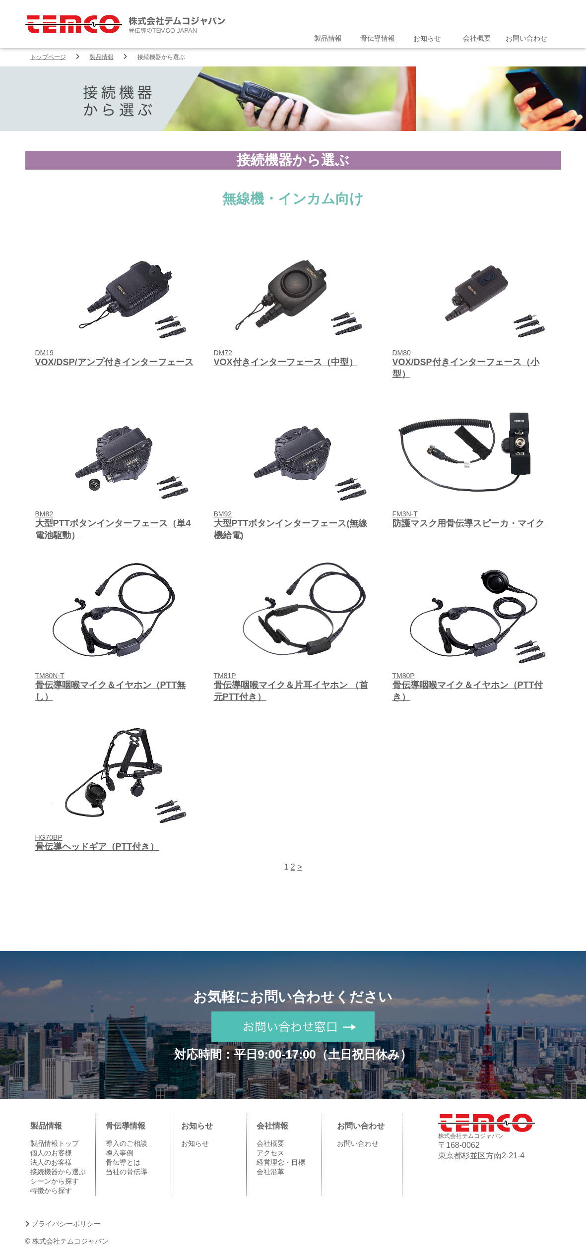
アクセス (270, 1153)
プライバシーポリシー (63, 1224)
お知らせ (427, 38)
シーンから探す (54, 1181)
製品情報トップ (54, 1143)
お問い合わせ (526, 38)
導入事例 (119, 1153)
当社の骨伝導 (126, 1172)
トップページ (48, 57)
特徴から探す (51, 1190)
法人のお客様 (51, 1162)
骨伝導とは (123, 1162)
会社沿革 (270, 1172)
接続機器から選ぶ (58, 1172)
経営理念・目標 (281, 1162)
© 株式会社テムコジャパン (67, 1241)
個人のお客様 (51, 1153)
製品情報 (328, 38)
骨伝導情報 (377, 38)
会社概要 (477, 38)
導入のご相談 (126, 1143)
